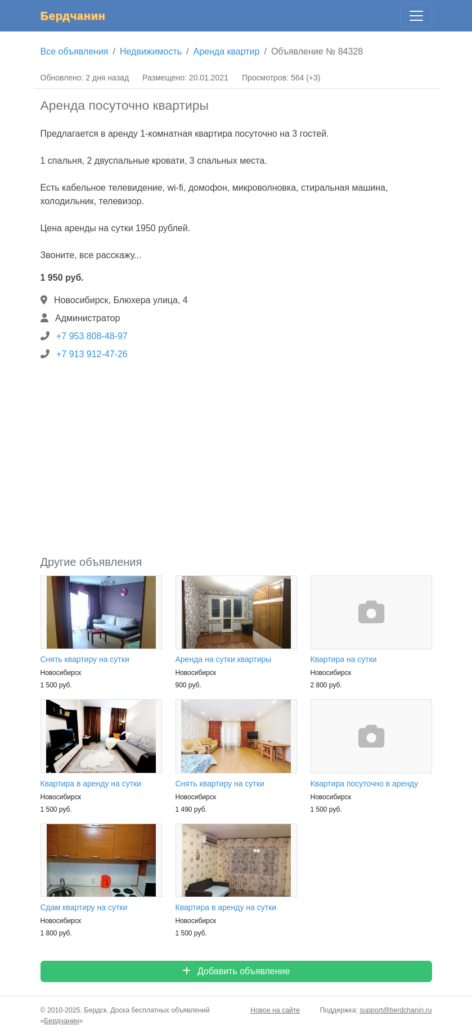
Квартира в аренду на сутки (91, 783)
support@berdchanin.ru (395, 1010)
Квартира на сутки (344, 659)
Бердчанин (73, 16)
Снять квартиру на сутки (85, 659)
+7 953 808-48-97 (92, 336)
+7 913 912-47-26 (92, 354)
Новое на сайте (275, 1010)
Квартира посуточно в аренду (365, 783)
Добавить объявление (236, 971)
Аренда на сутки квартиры (224, 659)
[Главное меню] (416, 15)
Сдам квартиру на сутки (84, 907)
